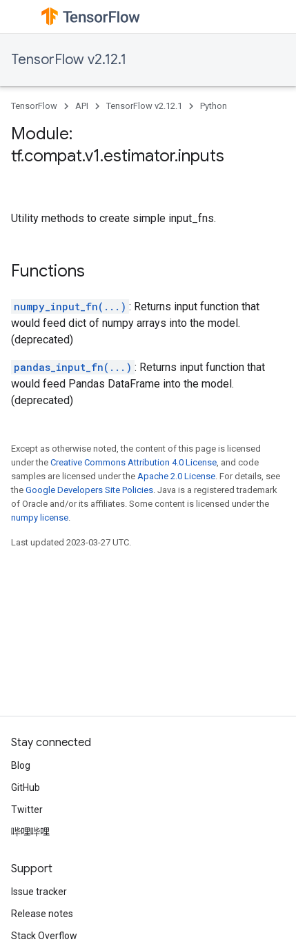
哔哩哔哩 (30, 831)
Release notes (42, 913)
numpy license (39, 517)
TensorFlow (34, 106)
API (81, 106)
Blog (20, 765)
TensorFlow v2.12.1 (68, 59)
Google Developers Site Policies (89, 490)
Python (213, 106)
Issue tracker (39, 891)
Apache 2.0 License (176, 476)
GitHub (25, 787)
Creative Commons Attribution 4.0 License (133, 462)
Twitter (27, 809)
